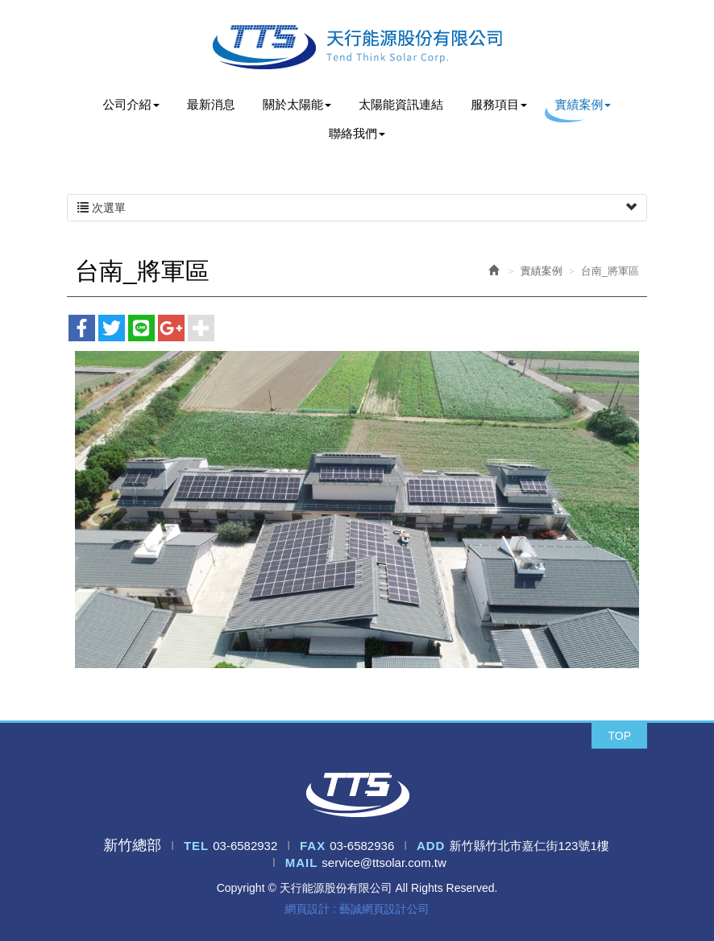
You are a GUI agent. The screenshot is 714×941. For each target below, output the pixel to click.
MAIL (301, 862)
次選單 (357, 208)
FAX (313, 845)
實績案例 (541, 271)
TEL (196, 845)
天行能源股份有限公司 (357, 47)
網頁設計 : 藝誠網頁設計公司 (357, 908)
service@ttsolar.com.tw (384, 862)
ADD (431, 845)
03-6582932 (245, 845)
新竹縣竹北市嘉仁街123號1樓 (528, 845)
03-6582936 (362, 845)
